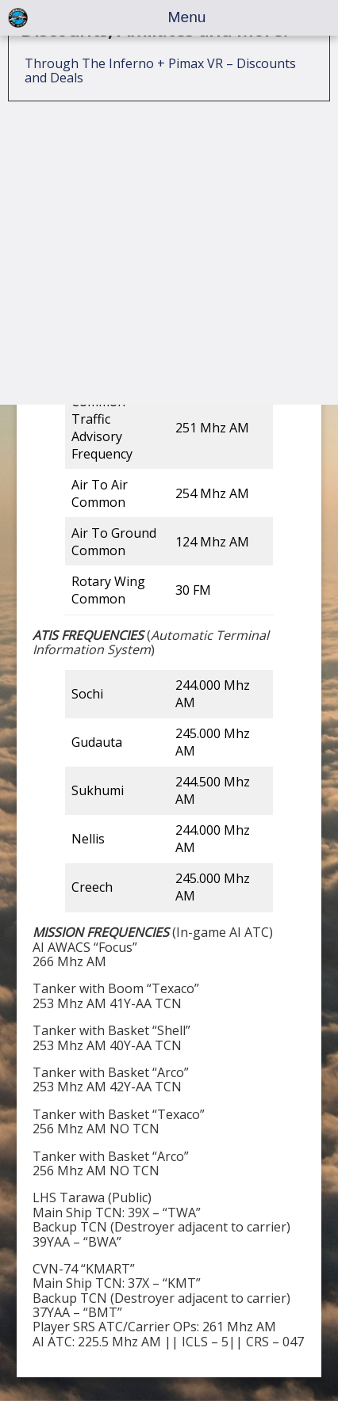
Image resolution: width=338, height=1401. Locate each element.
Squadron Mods (72, 168)
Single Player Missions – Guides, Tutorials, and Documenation (163, 37)
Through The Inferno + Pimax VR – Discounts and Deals (160, 265)
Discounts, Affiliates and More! (154, 224)
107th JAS (63, 100)
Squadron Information (91, 134)
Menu (187, 17)
